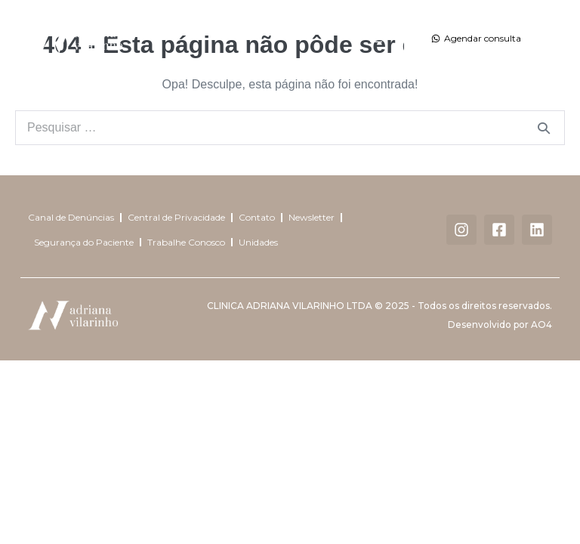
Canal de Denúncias (71, 217)
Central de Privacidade (176, 217)
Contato (257, 217)
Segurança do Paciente (84, 242)
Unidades (258, 242)
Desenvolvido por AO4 (500, 324)
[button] (376, 39)
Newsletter (311, 217)
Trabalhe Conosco (186, 242)
